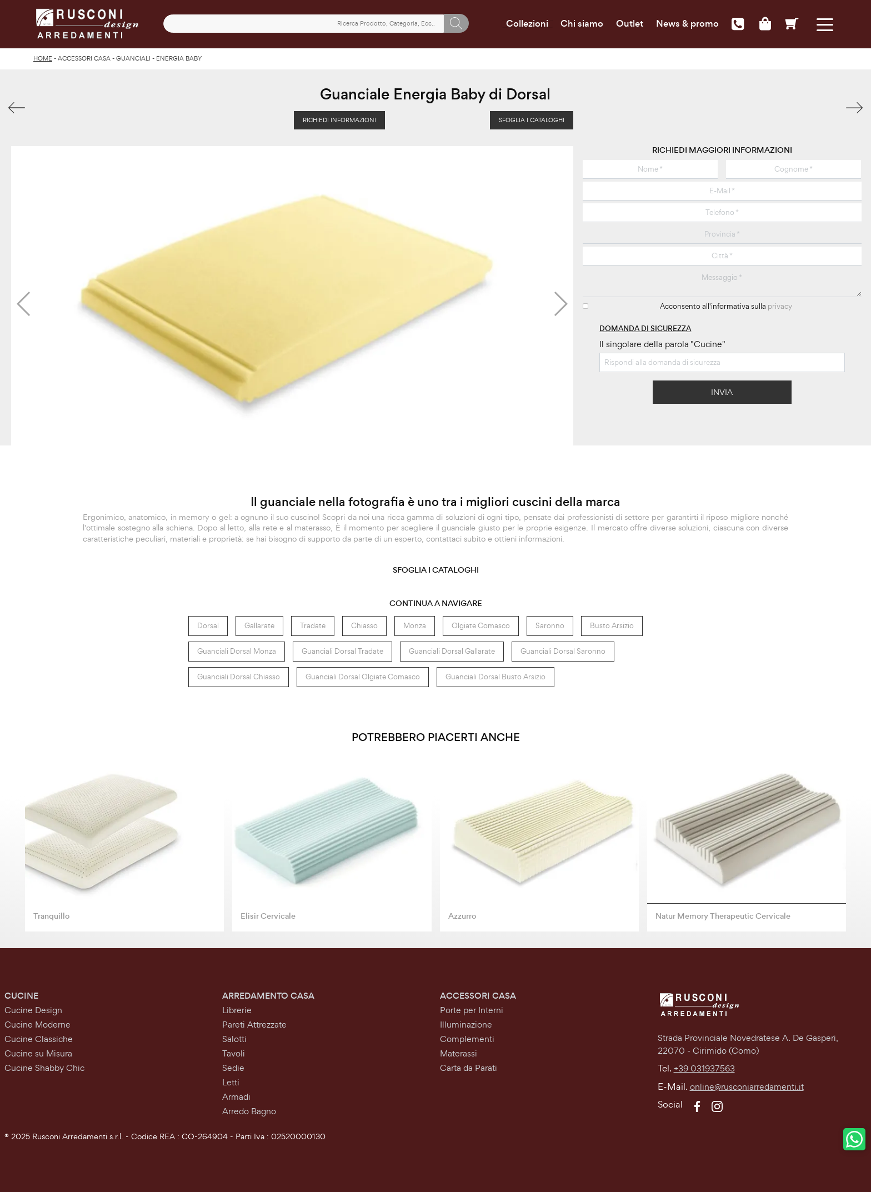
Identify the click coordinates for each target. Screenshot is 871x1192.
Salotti (234, 1039)
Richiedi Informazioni (339, 120)
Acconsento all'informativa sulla (726, 306)
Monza (414, 625)
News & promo (687, 24)
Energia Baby (179, 58)
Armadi (236, 1097)
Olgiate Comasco (481, 625)
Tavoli (233, 1053)
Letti (230, 1082)
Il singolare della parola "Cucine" (662, 344)
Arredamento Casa (268, 995)
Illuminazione (466, 1024)
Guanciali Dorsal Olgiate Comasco (363, 677)
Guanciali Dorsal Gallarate (452, 651)
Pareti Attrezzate (254, 1024)
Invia (722, 392)
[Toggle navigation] (825, 24)
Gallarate (259, 625)
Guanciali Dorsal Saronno (562, 651)
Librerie (237, 1010)
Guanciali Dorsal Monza (236, 651)
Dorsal (208, 625)
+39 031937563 (704, 1068)
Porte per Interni (471, 1010)
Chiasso (364, 625)
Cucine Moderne (37, 1024)
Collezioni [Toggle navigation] (527, 24)
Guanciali (133, 58)
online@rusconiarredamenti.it (747, 1087)
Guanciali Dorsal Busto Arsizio (495, 677)
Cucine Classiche (38, 1039)
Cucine (21, 995)
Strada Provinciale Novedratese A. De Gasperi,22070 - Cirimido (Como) (748, 1044)
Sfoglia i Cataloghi (531, 120)
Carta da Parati (468, 1068)
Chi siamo (581, 24)
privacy (780, 306)
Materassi (458, 1053)
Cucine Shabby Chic (44, 1068)
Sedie (233, 1068)
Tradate (313, 625)
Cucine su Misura (38, 1053)
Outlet (629, 24)
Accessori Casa (84, 58)
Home (42, 58)
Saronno (549, 625)
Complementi (467, 1039)
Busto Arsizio (612, 625)
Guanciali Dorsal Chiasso (238, 677)
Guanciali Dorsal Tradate (342, 651)
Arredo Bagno (249, 1111)
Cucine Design (33, 1010)
